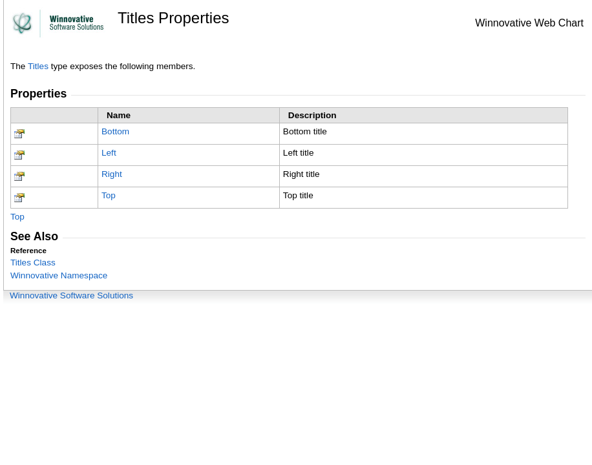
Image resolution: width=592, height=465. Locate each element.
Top (108, 195)
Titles (38, 66)
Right (111, 174)
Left (108, 153)
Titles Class (33, 262)
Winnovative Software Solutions (71, 295)
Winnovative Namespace (58, 275)
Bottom (115, 131)
